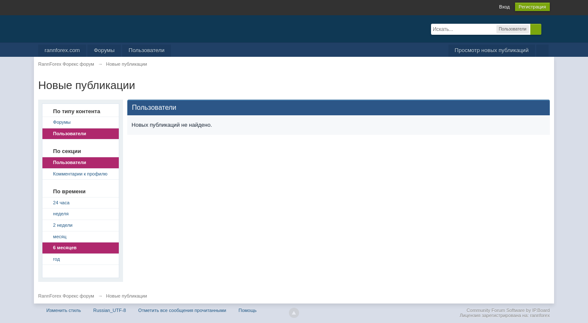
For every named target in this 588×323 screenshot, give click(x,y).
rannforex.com (62, 50)
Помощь (247, 310)
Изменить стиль (63, 310)
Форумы (104, 50)
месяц (59, 236)
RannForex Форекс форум (66, 295)
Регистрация (532, 6)
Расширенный (546, 28)
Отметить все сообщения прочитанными (182, 310)
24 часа (61, 202)
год (56, 259)
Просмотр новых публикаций (492, 50)
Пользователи (147, 50)
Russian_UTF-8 (109, 310)
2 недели (63, 225)
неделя (61, 213)
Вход (504, 6)
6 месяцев (64, 247)
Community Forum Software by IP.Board (508, 310)
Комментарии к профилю (80, 173)
